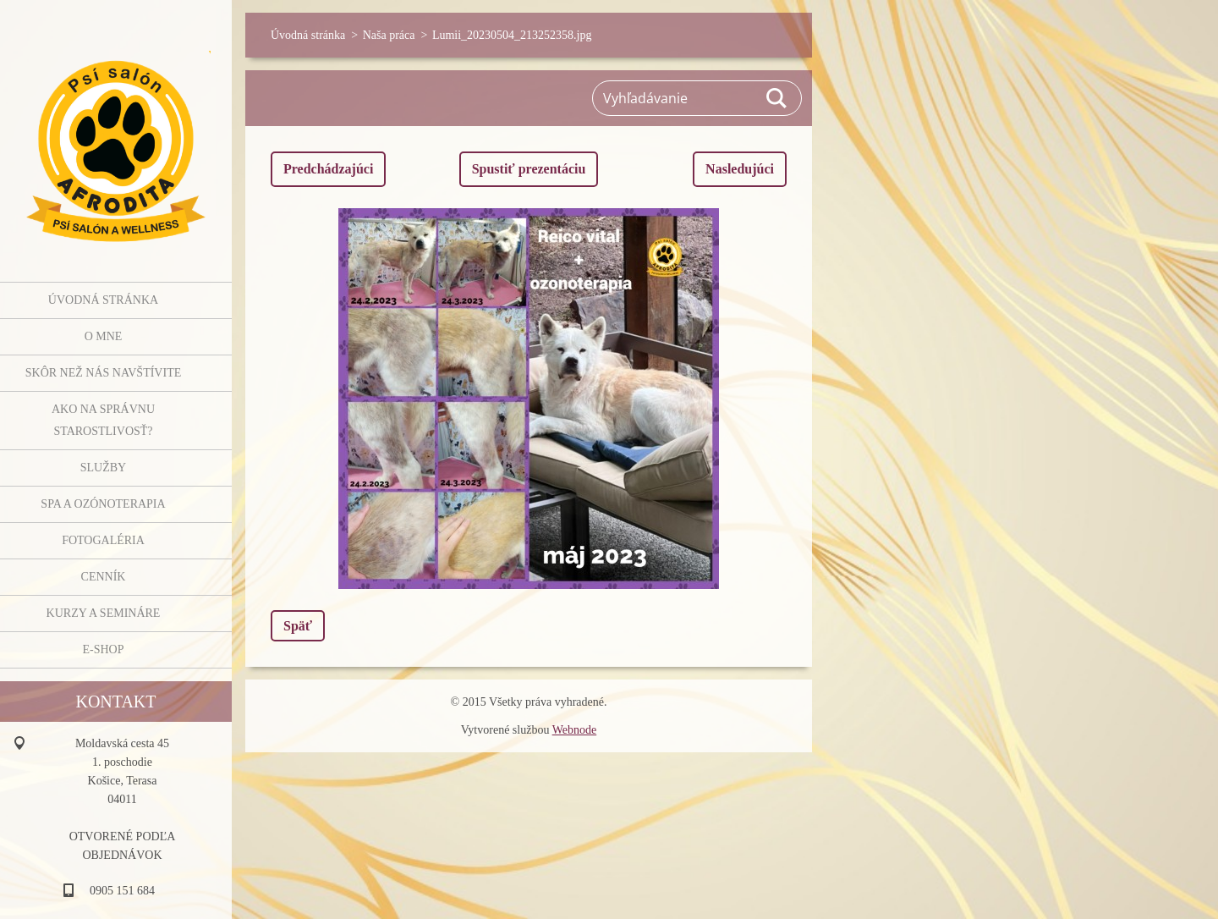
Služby (103, 467)
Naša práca (389, 35)
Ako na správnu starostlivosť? (103, 420)
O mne (104, 336)
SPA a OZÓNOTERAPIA (103, 504)
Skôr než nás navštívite (103, 372)
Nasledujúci (739, 169)
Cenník (103, 576)
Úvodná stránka (103, 300)
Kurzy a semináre (104, 613)
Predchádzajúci (328, 169)
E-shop (102, 649)
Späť (297, 626)
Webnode (574, 730)
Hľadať (777, 98)
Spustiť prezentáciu (529, 169)
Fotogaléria (103, 540)
